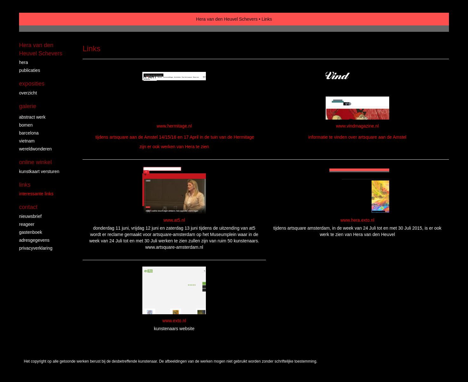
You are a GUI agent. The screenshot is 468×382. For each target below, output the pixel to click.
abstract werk (32, 117)
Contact (28, 207)
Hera (23, 62)
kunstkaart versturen (39, 171)
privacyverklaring (35, 248)
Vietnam (27, 140)
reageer (26, 224)
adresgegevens (34, 240)
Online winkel (35, 162)
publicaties (29, 70)
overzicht (28, 92)
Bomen (26, 125)
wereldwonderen (35, 148)
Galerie (27, 106)
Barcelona (29, 132)
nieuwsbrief (30, 216)
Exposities (31, 83)
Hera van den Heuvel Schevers (227, 19)
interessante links (36, 193)
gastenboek (30, 232)
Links (25, 185)
